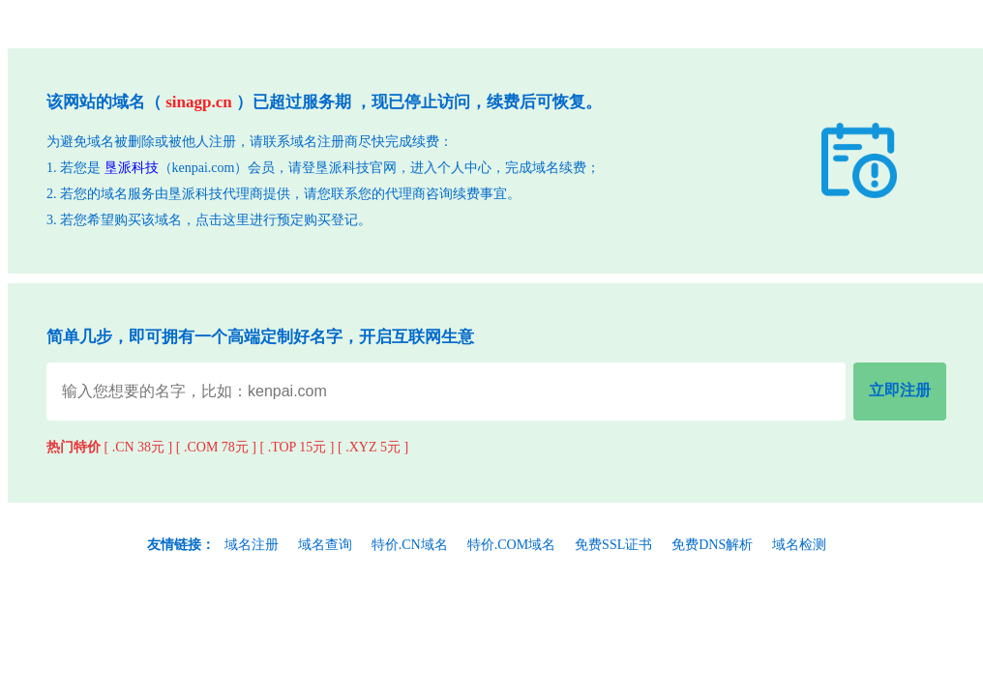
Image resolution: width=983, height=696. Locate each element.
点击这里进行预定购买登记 (276, 220)
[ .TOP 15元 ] (297, 447)
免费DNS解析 (712, 544)
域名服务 (128, 194)
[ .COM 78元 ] (216, 447)
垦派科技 (131, 167)
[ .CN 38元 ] (138, 447)
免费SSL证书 (613, 544)
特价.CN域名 (410, 544)
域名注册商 (324, 141)
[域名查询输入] (446, 391)
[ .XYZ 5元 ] (373, 447)
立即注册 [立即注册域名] (900, 390)
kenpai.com (203, 167)
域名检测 (799, 544)
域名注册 (251, 544)
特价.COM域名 (511, 544)
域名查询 (325, 544)
